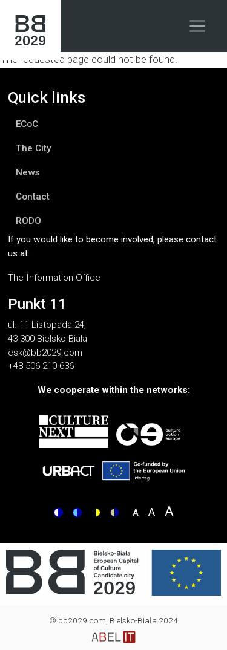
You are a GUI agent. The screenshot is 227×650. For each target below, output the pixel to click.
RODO (28, 220)
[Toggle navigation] (197, 26)
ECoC (27, 124)
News (27, 172)
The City (33, 148)
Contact (33, 196)
